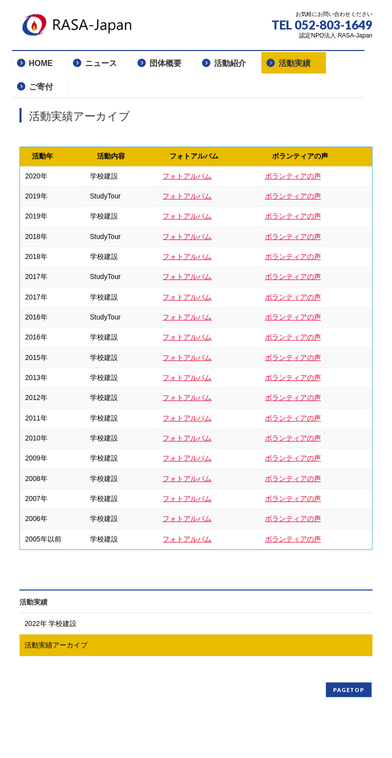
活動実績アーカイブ (56, 645)
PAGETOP (348, 689)
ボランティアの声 (293, 176)
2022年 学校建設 (50, 624)
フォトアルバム (187, 176)
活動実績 (34, 602)
